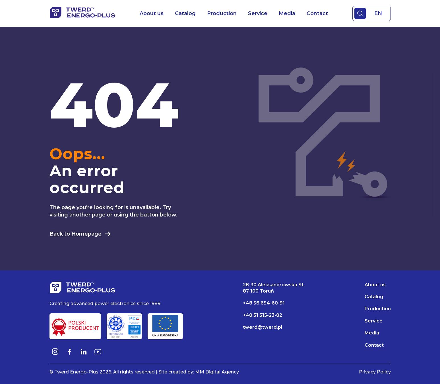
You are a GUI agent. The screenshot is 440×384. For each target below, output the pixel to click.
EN (378, 13)
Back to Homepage (80, 233)
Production (222, 13)
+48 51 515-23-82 (262, 315)
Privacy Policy (375, 372)
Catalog (185, 13)
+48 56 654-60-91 (264, 303)
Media (287, 13)
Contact (317, 13)
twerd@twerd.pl (262, 327)
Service (257, 13)
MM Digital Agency (217, 372)
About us (152, 13)
